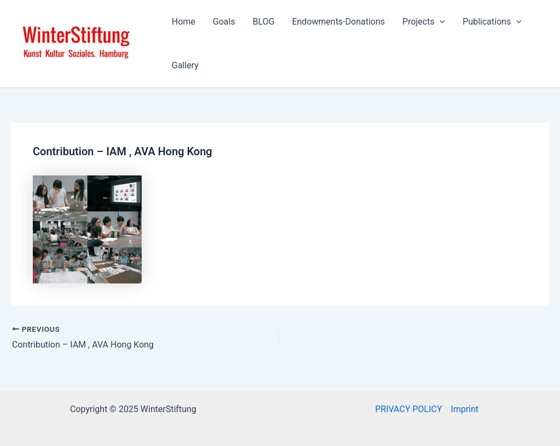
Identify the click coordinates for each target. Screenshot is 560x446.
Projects (423, 22)
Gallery (185, 65)
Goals (224, 21)
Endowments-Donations (338, 21)
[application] (439, 22)
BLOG (264, 21)
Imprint (465, 409)
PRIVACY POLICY (408, 409)
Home (183, 21)
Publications (492, 22)
